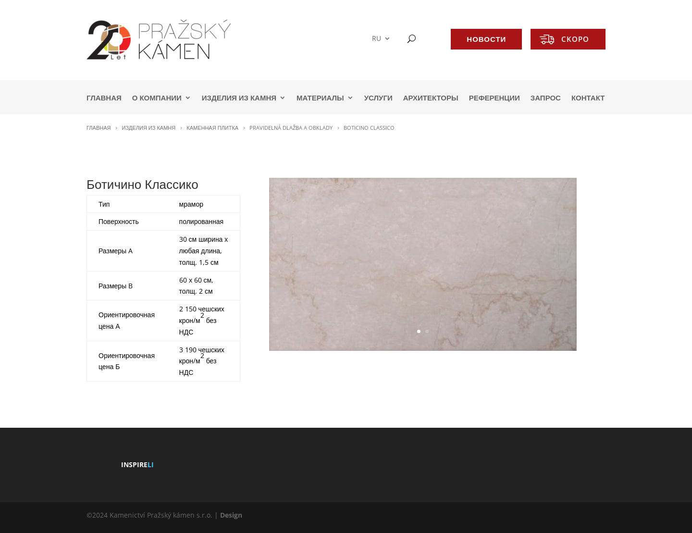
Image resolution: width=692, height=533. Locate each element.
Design (231, 515)
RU (376, 39)
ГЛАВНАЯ (104, 98)
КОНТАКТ (588, 98)
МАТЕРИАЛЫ (320, 98)
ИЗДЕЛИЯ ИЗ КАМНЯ (239, 98)
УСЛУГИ (378, 98)
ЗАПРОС (546, 98)
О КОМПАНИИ (157, 98)
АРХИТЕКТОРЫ (430, 98)
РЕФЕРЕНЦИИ (494, 98)
